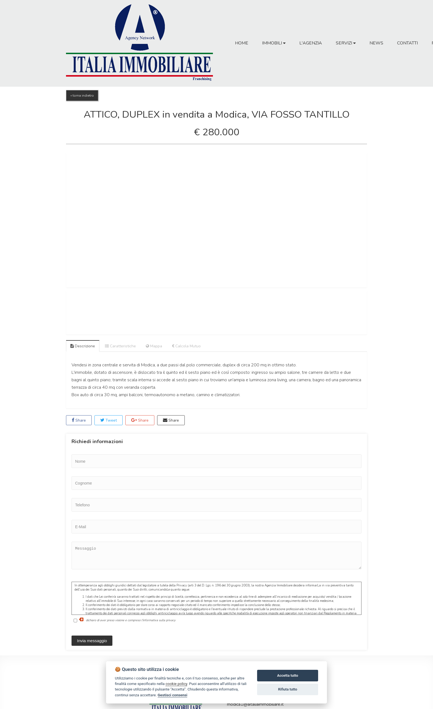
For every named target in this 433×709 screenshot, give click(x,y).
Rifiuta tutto (287, 689)
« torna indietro (82, 95)
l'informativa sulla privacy (158, 620)
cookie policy (176, 683)
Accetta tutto (287, 675)
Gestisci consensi (172, 695)
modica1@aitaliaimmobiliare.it (255, 704)
